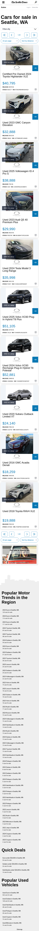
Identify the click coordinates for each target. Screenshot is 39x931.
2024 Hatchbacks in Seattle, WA (12, 726)
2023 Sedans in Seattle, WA (11, 653)
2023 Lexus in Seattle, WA (10, 665)
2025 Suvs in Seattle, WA (10, 623)
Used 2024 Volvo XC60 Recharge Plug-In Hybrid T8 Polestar (17, 368)
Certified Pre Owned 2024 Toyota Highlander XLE (16, 75)
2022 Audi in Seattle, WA (10, 817)
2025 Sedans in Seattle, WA (11, 672)
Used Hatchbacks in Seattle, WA (12, 906)
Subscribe (35, 7)
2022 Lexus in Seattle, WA (10, 811)
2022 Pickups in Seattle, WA (11, 805)
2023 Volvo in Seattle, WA (10, 684)
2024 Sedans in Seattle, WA (11, 641)
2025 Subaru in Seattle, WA (11, 696)
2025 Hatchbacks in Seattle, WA (12, 786)
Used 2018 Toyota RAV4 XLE (18, 511)
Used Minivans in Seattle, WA (11, 924)
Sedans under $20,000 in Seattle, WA (14, 865)
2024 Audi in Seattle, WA (10, 732)
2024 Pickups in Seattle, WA (11, 762)
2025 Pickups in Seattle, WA (11, 792)
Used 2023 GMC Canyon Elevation (16, 123)
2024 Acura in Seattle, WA (11, 714)
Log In (28, 7)
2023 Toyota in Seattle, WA (11, 659)
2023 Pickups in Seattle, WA (11, 780)
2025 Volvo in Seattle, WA (10, 702)
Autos (3, 7)
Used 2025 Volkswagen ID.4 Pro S (18, 172)
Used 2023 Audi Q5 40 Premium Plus (15, 220)
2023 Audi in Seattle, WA (10, 708)
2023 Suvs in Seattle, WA (10, 611)
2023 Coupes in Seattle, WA (11, 841)
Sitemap (19, 929)
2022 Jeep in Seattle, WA (10, 829)
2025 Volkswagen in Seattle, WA (13, 744)
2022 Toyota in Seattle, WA (11, 750)
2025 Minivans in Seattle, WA (11, 823)
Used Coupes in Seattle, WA (11, 918)
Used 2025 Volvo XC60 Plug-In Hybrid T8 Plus (18, 318)
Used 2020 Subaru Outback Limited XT (17, 415)
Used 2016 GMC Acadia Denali (15, 463)
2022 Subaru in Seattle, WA (11, 768)
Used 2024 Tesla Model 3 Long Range (16, 269)
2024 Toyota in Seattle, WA (11, 629)
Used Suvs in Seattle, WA (10, 894)
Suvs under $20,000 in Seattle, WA (13, 859)
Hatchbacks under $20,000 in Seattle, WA (15, 871)
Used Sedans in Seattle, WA (11, 900)
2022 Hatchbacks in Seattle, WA (12, 798)
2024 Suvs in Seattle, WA (10, 617)
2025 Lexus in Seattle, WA (10, 690)
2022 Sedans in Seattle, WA (11, 774)
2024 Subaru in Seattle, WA (11, 738)
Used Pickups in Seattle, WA (11, 912)
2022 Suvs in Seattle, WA (10, 647)
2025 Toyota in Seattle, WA (11, 635)
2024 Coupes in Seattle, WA (11, 835)
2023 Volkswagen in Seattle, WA (13, 678)
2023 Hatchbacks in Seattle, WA (12, 756)
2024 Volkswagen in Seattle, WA (13, 720)
